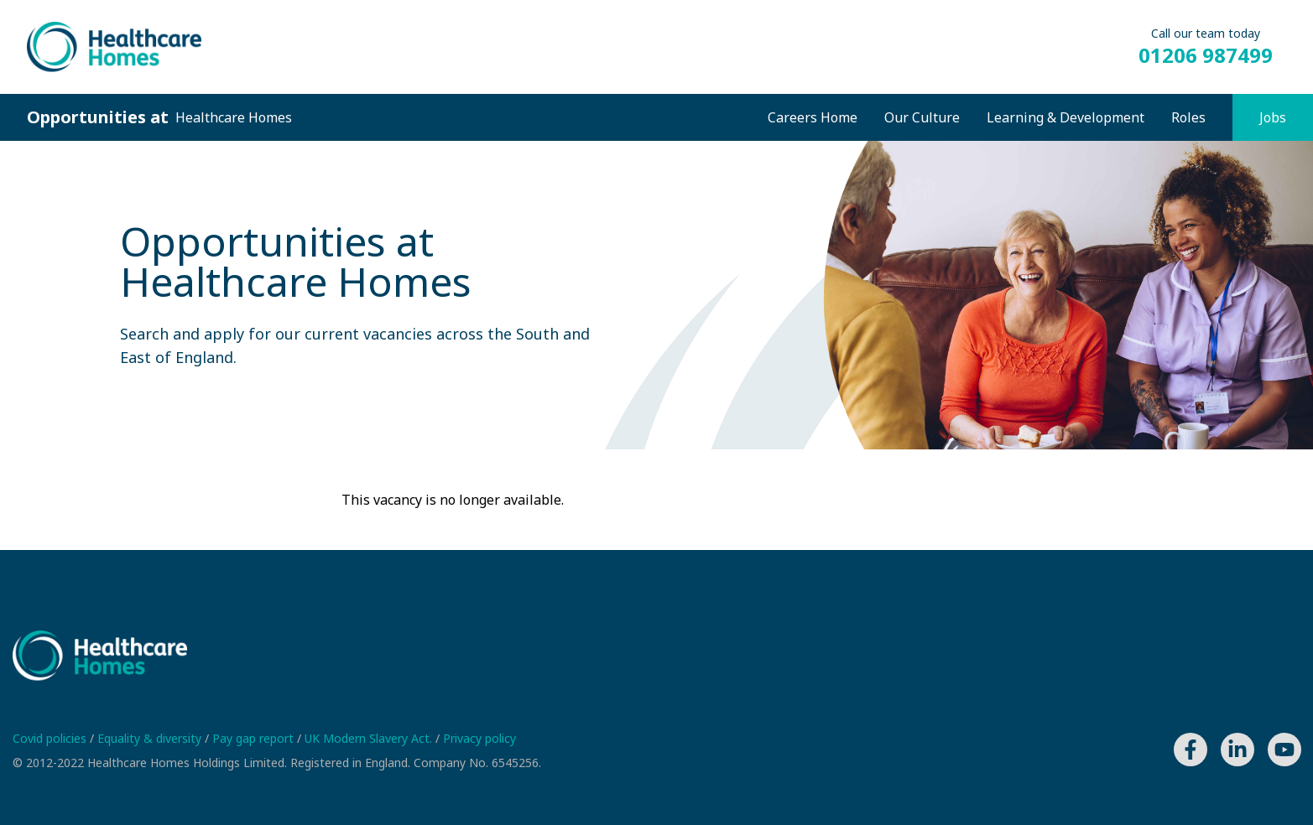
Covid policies (51, 738)
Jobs (1272, 117)
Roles (1188, 117)
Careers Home (812, 117)
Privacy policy (479, 738)
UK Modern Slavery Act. (370, 738)
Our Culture (922, 117)
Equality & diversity (151, 738)
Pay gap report (254, 738)
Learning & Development (1065, 117)
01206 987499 (1205, 55)
